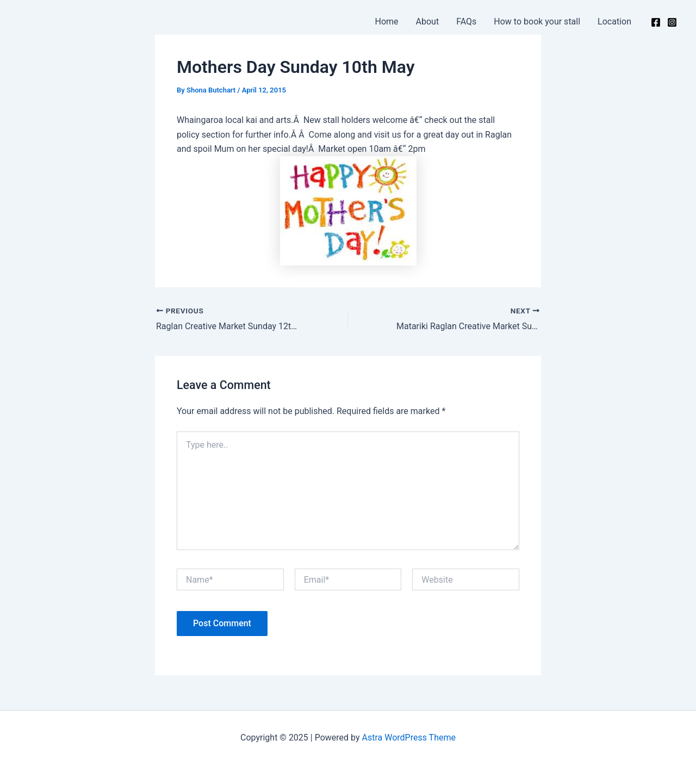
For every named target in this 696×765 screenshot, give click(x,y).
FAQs (466, 21)
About (427, 21)
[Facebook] (656, 22)
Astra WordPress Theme (409, 737)
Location (614, 21)
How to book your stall (537, 21)
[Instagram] (672, 22)
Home (387, 21)
